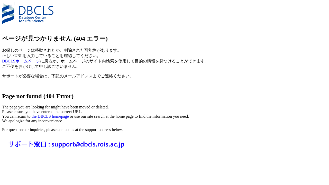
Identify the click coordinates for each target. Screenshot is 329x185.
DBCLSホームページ (21, 61)
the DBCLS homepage (50, 116)
